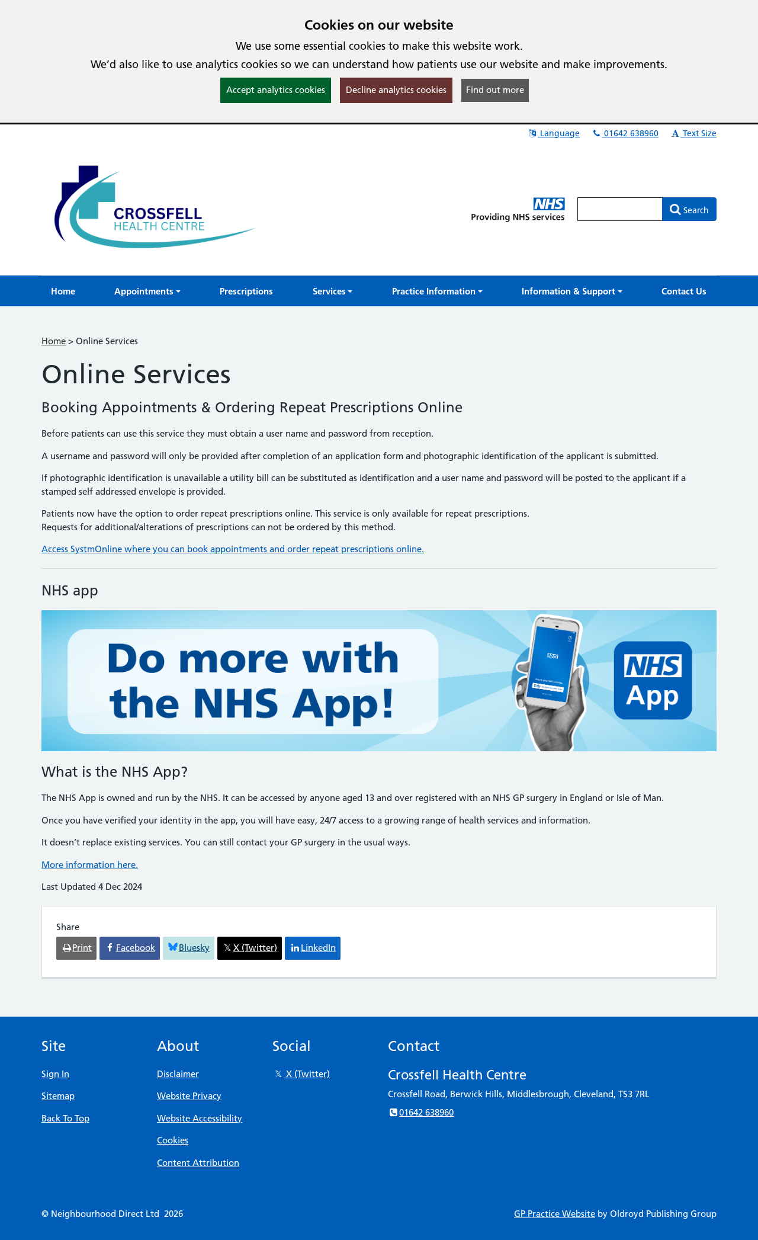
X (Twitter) (301, 1073)
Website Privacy (189, 1095)
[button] (147, 291)
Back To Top (65, 1118)
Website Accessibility (199, 1118)
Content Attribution (198, 1162)
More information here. (89, 864)
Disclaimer (178, 1073)
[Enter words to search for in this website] (620, 209)
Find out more (495, 89)
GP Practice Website (554, 1213)
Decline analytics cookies (396, 89)
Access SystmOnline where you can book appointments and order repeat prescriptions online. (232, 549)
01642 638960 (625, 133)
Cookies (172, 1140)
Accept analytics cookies (275, 89)
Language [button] (553, 133)
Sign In (55, 1073)
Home (53, 341)
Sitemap (58, 1095)
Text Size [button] (693, 133)
